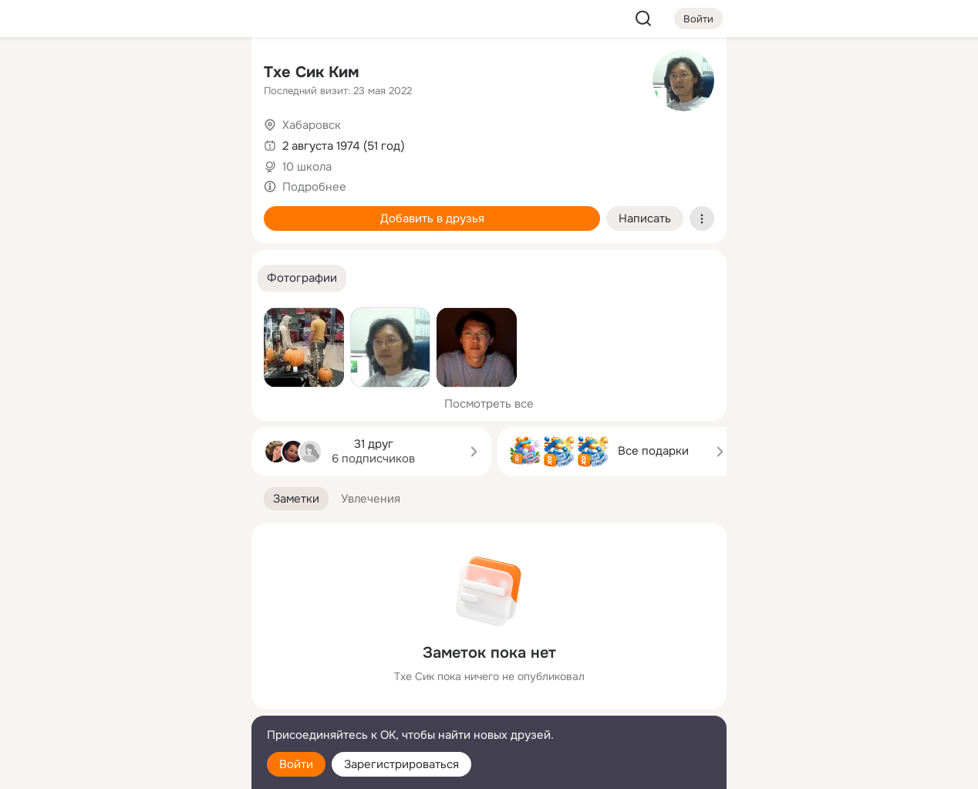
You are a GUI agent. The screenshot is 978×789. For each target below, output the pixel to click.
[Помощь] (69, 278)
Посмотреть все (489, 403)
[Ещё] (137, 669)
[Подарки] (69, 210)
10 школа (307, 166)
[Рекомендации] (137, 278)
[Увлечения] (137, 74)
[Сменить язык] (137, 703)
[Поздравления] (137, 210)
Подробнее (314, 187)
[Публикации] (69, 142)
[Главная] (69, 74)
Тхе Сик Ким (311, 72)
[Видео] (205, 142)
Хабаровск (311, 125)
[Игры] (205, 210)
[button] (302, 278)
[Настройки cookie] (137, 768)
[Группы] (205, 74)
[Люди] (137, 142)
